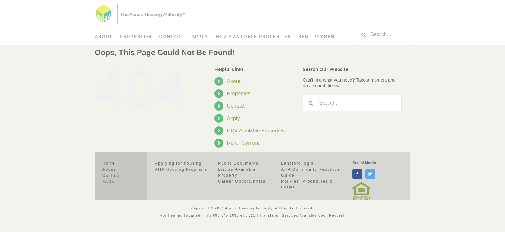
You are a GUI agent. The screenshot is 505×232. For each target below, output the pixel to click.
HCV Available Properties (256, 130)
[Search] (363, 34)
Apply (233, 118)
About (234, 81)
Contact (236, 106)
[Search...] (383, 34)
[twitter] (370, 174)
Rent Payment (243, 143)
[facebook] (357, 174)
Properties (239, 93)
